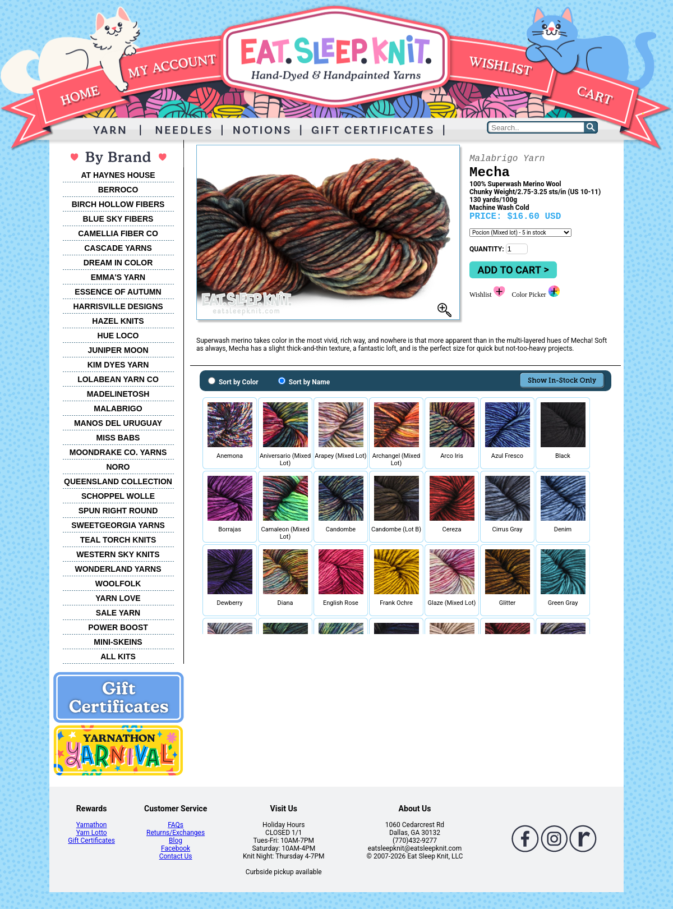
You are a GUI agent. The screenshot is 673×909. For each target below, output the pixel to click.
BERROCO (118, 189)
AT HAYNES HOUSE (118, 175)
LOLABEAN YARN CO (118, 379)
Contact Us (175, 856)
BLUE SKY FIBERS (118, 218)
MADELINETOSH (118, 393)
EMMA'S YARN (118, 277)
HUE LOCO (118, 335)
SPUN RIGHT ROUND (118, 510)
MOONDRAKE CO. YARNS (118, 452)
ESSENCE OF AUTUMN (118, 291)
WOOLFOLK (118, 583)
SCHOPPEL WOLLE (118, 496)
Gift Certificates (91, 840)
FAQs (175, 825)
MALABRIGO (118, 408)
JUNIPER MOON (117, 350)
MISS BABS (118, 437)
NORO (118, 466)
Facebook (175, 848)
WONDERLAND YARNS (118, 568)
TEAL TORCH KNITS (118, 539)
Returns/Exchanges (175, 833)
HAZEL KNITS (118, 320)
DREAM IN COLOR (118, 262)
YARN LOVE (117, 598)
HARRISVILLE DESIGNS (118, 306)
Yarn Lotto (91, 833)
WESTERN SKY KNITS (117, 554)
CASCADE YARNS (118, 248)
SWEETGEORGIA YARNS (118, 525)
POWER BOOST (118, 627)
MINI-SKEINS (118, 641)
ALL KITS (118, 656)
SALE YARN (118, 612)
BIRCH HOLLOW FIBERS (118, 204)
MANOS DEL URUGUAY (118, 423)
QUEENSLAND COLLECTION (118, 481)
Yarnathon (91, 825)
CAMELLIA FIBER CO (118, 233)
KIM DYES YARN (118, 364)
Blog (175, 840)
